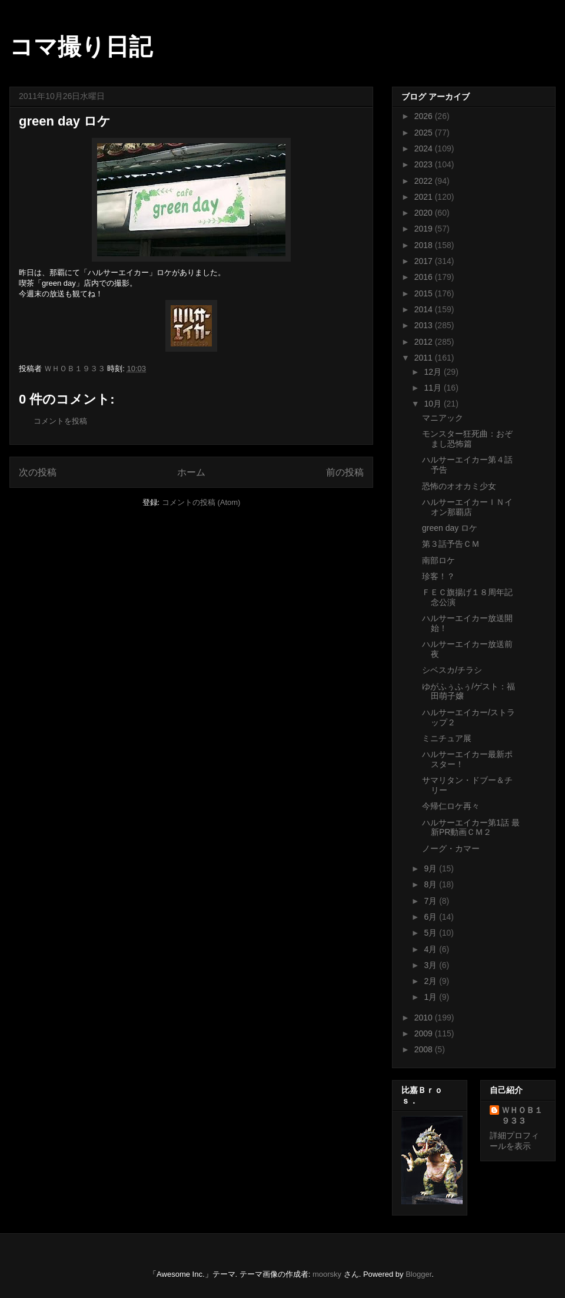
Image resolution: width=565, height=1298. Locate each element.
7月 (431, 901)
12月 (433, 371)
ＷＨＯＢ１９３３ (522, 1115)
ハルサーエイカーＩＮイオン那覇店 (467, 507)
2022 (424, 181)
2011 (424, 357)
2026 (424, 116)
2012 (424, 341)
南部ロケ (438, 560)
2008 (424, 1049)
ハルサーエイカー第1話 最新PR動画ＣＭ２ (471, 827)
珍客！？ (438, 576)
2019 (424, 228)
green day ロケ (449, 528)
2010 (424, 1017)
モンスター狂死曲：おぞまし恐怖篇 (467, 438)
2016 (424, 277)
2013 (424, 325)
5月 (431, 932)
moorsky (327, 1274)
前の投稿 (345, 472)
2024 (424, 148)
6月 (431, 917)
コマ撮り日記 (80, 47)
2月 (431, 981)
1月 (431, 997)
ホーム (191, 472)
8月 (431, 884)
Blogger (418, 1274)
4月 (431, 949)
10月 (433, 403)
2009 (424, 1033)
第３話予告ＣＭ (451, 544)
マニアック (442, 417)
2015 (424, 293)
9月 (431, 868)
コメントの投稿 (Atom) (201, 502)
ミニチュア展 (446, 738)
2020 (424, 212)
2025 (424, 132)
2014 (424, 309)
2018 (424, 245)
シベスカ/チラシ (452, 670)
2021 (424, 197)
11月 (433, 387)
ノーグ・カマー (451, 848)
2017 (424, 261)
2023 (424, 164)
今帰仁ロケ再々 (451, 806)
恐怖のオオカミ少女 (459, 486)
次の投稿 (37, 472)
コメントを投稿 (60, 421)
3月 (431, 965)
